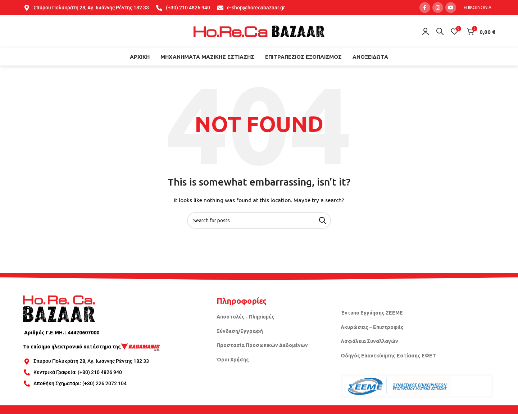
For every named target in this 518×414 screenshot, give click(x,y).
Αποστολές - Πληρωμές (245, 317)
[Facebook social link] (424, 7)
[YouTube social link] (450, 7)
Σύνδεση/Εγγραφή (240, 331)
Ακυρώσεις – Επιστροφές (372, 327)
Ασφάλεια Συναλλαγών (369, 341)
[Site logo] (259, 31)
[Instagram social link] (437, 7)
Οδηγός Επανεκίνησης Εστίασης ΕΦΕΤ (388, 356)
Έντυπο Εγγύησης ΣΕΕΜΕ (372, 313)
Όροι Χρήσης (233, 359)
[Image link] (59, 308)
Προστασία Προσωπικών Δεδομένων (262, 345)
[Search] (440, 31)
